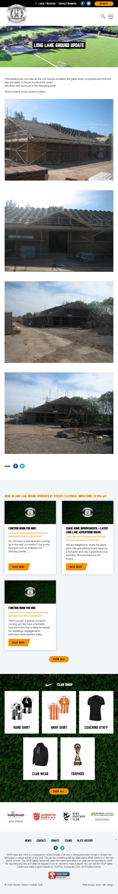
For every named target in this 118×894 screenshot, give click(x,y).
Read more (18, 567)
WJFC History (85, 840)
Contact (41, 840)
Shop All (59, 791)
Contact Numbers (68, 3)
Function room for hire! (22, 528)
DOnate (104, 4)
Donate (55, 840)
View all (59, 659)
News (28, 840)
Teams (68, 840)
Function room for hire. (22, 608)
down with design (104, 885)
